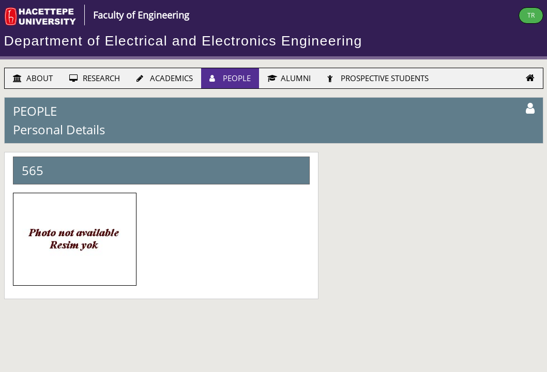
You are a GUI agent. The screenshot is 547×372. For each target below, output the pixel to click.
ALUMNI (289, 78)
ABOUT (33, 78)
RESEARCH (94, 78)
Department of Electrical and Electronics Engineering (183, 41)
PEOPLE (230, 78)
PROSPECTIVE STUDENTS (378, 78)
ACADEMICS (164, 78)
